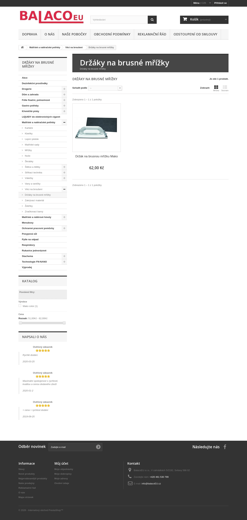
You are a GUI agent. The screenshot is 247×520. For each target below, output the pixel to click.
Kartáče (28, 128)
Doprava (29, 34)
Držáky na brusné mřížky (37, 194)
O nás (50, 34)
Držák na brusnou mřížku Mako (96, 156)
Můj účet (61, 463)
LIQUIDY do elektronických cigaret (41, 116)
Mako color (30, 306)
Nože (27, 155)
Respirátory (28, 245)
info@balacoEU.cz (151, 483)
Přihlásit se (220, 3)
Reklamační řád (152, 34)
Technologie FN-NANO (34, 261)
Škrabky (28, 161)
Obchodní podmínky (112, 34)
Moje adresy (61, 478)
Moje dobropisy (63, 474)
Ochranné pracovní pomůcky (38, 228)
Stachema (27, 256)
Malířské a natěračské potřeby (38, 122)
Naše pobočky (74, 34)
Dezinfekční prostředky (35, 83)
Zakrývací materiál (34, 200)
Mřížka (216, 88)
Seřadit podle (79, 87)
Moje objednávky (63, 469)
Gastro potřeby (30, 105)
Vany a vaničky (32, 183)
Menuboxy (27, 222)
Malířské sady (31, 144)
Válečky (28, 178)
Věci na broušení (33, 189)
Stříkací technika (33, 172)
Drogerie (26, 89)
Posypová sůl (29, 233)
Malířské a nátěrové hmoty (36, 217)
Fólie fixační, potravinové (36, 100)
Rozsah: (23, 318)
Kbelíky (28, 133)
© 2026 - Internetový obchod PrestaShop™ (40, 510)
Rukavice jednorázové (34, 250)
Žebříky (28, 206)
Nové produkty (26, 474)
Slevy (21, 469)
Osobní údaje (61, 483)
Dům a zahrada (30, 94)
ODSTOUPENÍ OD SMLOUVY (195, 34)
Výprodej (27, 267)
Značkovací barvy (33, 211)
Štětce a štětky (32, 167)
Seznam (225, 88)
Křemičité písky (30, 111)
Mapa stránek (25, 497)
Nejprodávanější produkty (32, 478)
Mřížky (28, 150)
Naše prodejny (26, 483)
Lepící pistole (31, 139)
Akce (24, 77)
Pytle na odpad (30, 239)
